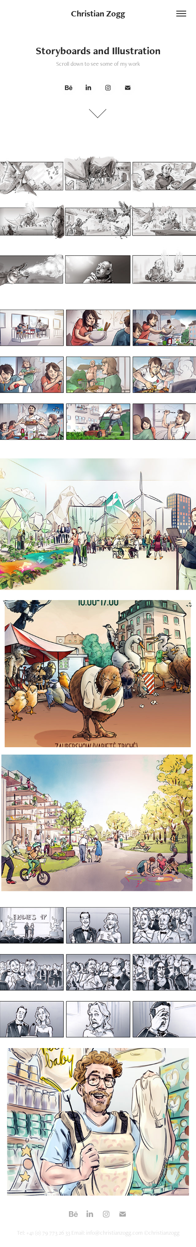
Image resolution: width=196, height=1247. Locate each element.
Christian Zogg (98, 13)
